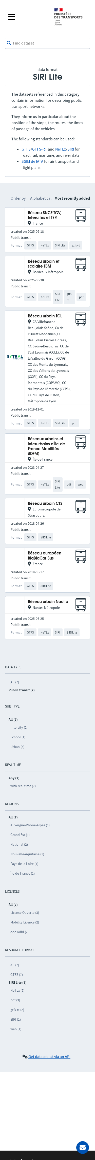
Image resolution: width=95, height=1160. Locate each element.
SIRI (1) (15, 1019)
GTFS (26, 149)
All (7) (14, 682)
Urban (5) (17, 746)
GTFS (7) (16, 974)
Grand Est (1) (20, 834)
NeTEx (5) (17, 990)
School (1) (17, 737)
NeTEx (60, 149)
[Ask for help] (82, 1147)
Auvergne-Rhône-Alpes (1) (30, 825)
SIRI (70, 149)
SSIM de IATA (32, 161)
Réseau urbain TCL (45, 316)
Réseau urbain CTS (45, 504)
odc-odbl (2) (19, 932)
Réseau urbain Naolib (48, 602)
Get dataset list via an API (49, 1056)
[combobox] (47, 43)
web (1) (15, 1029)
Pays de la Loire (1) (24, 863)
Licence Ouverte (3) (24, 912)
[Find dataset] (47, 43)
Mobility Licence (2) (24, 922)
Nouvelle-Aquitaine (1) (27, 854)
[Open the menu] (27, 17)
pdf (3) (15, 1000)
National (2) (19, 844)
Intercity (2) (19, 727)
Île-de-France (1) (22, 873)
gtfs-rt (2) (17, 1009)
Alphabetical (40, 198)
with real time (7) (23, 786)
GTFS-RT (39, 149)
